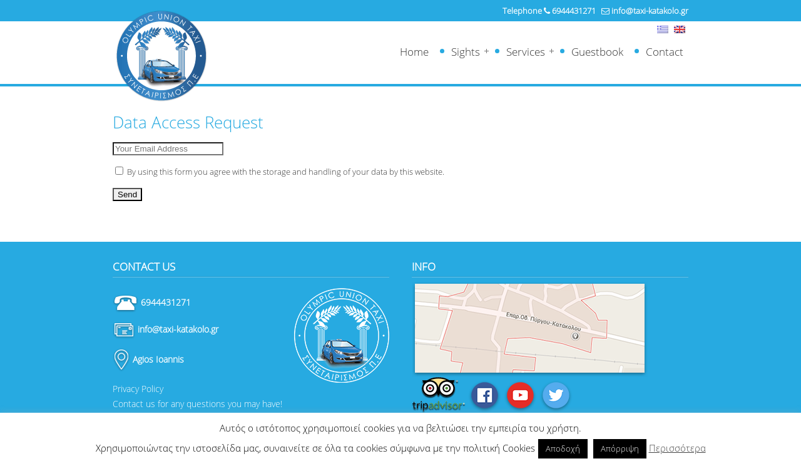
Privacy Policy (138, 389)
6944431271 (574, 10)
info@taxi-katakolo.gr (649, 10)
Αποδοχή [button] (563, 448)
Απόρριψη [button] (620, 448)
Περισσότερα (677, 448)
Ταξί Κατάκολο (161, 56)
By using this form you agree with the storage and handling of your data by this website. (279, 172)
